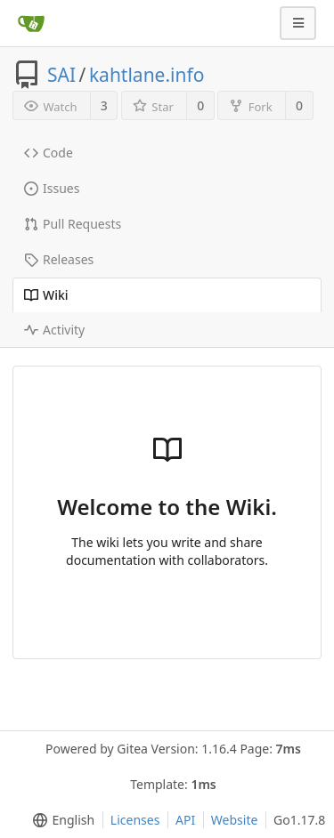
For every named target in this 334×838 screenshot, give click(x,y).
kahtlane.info (147, 75)
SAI (61, 75)
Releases (59, 259)
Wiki (46, 294)
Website (234, 819)
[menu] (60, 820)
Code (48, 152)
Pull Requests (72, 223)
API (185, 819)
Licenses (135, 819)
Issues (51, 188)
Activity (54, 329)
